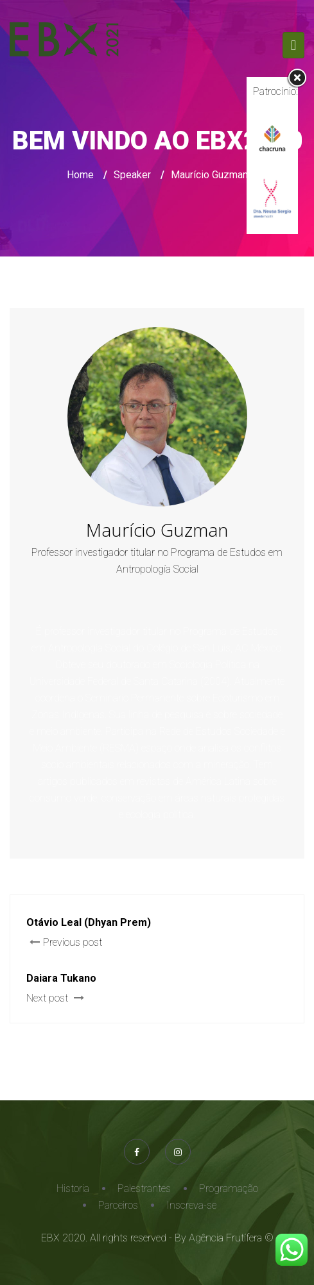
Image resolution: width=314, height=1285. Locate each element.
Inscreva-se (191, 1205)
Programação (228, 1188)
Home (80, 175)
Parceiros (118, 1205)
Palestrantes (144, 1188)
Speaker (132, 175)
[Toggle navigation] (293, 45)
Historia (73, 1188)
